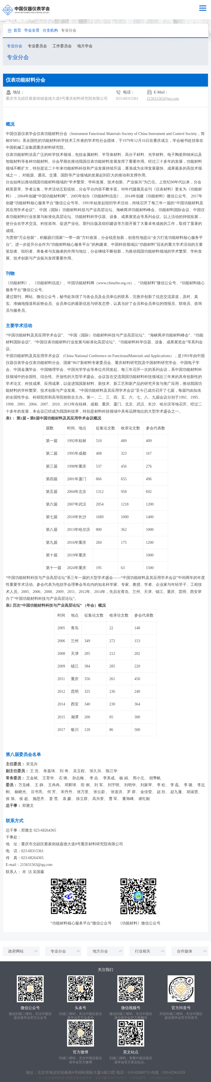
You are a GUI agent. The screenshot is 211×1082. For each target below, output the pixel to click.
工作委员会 (62, 46)
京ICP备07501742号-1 (110, 1075)
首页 (17, 30)
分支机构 (50, 30)
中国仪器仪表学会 (79, 1075)
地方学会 (85, 46)
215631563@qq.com (163, 98)
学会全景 (32, 30)
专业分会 (14, 46)
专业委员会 (37, 46)
